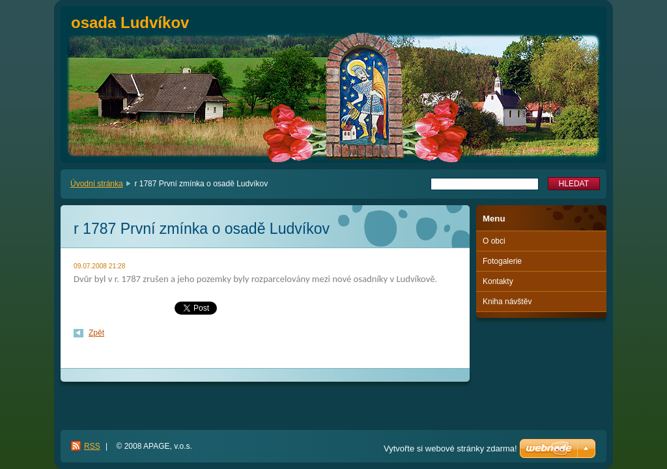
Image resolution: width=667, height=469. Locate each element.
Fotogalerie (502, 261)
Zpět (96, 332)
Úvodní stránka (96, 183)
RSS (92, 446)
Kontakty (498, 281)
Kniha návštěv (507, 301)
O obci (494, 241)
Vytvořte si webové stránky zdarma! (450, 448)
